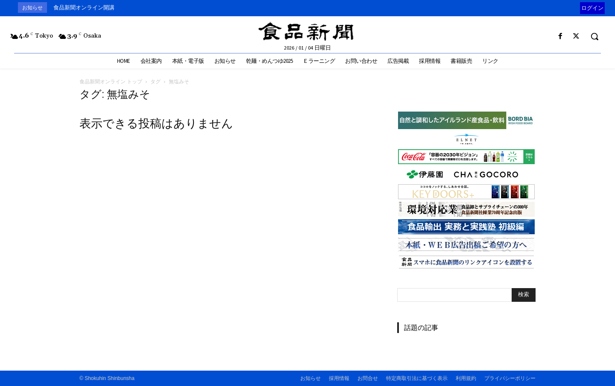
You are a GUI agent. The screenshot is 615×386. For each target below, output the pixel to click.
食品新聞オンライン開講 (83, 7)
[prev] (578, 7)
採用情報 (339, 378)
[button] (594, 36)
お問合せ (367, 378)
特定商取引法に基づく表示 (417, 378)
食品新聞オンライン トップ (110, 81)
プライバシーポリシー (510, 378)
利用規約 (466, 378)
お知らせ (310, 378)
